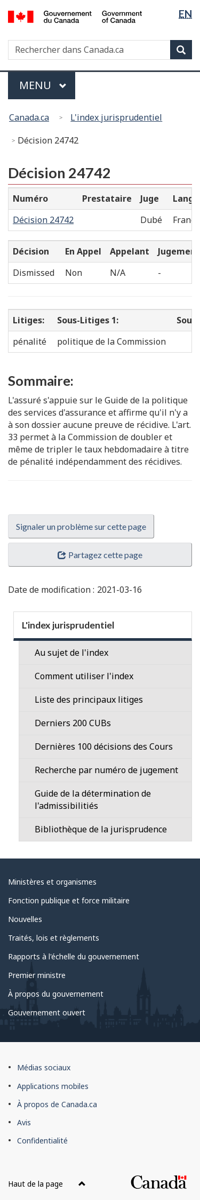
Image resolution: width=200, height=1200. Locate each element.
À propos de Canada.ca (57, 1104)
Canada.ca (29, 117)
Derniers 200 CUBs (73, 723)
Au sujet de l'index (71, 652)
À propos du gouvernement (55, 994)
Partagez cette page (100, 555)
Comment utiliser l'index (84, 676)
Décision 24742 (43, 220)
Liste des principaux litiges (89, 699)
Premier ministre (37, 975)
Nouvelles (25, 919)
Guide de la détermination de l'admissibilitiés (93, 800)
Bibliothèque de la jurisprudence (101, 829)
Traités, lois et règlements (53, 938)
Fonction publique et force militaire (69, 900)
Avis (24, 1122)
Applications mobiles (53, 1086)
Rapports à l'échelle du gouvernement (73, 956)
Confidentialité (42, 1140)
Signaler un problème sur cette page (81, 526)
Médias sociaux (43, 1067)
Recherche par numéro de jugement (106, 770)
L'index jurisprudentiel (116, 117)
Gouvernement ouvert (46, 1012)
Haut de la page (47, 1184)
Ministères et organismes (52, 882)
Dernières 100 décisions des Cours (104, 746)
